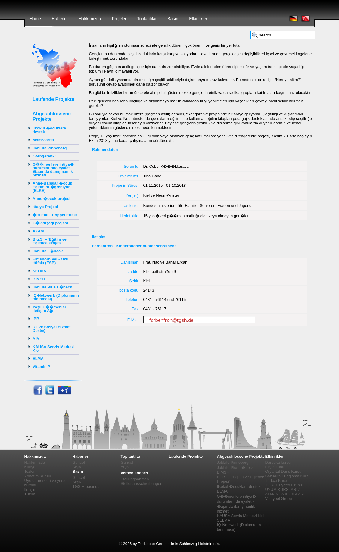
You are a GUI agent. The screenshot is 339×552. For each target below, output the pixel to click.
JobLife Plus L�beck (52, 287)
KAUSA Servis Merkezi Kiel (54, 349)
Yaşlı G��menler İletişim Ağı (49, 309)
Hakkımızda (90, 18)
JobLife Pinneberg (50, 148)
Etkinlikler (198, 18)
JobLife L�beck (48, 251)
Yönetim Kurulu (37, 476)
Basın (172, 18)
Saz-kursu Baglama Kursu (288, 476)
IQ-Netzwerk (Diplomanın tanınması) (56, 297)
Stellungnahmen (135, 479)
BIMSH (39, 279)
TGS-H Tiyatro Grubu (283, 485)
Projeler (119, 18)
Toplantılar (147, 18)
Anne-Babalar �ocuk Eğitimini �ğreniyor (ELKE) (52, 187)
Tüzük (29, 494)
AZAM (38, 231)
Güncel (79, 462)
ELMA (38, 358)
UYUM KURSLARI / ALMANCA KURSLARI (285, 491)
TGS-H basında (86, 486)
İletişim (30, 489)
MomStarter (43, 140)
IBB (36, 319)
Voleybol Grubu (278, 498)
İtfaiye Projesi (45, 206)
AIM (36, 338)
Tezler (29, 471)
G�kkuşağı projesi (50, 223)
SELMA (39, 271)
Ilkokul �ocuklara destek (49, 130)
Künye (30, 467)
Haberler (60, 18)
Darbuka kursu (278, 462)
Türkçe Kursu (276, 480)
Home (35, 18)
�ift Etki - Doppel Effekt (55, 215)
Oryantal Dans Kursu (283, 471)
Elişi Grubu (275, 467)
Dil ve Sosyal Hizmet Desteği (51, 329)
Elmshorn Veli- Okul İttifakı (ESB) (51, 261)
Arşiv (77, 467)
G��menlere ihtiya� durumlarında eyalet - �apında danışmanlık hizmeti (53, 169)
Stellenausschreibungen (142, 483)
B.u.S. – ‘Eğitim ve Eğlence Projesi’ (50, 241)
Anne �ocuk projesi (51, 198)
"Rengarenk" (45, 156)
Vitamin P (41, 366)
